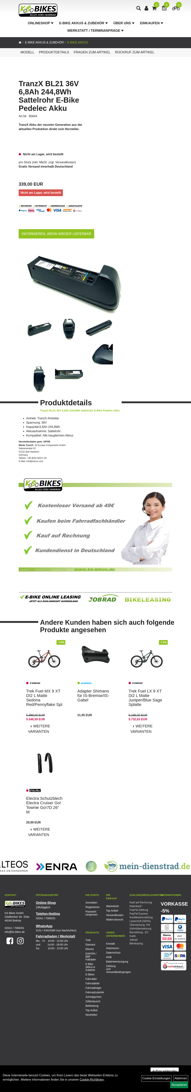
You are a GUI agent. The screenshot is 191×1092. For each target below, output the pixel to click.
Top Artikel (112, 910)
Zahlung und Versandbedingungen (112, 969)
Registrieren (91, 907)
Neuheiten (91, 1014)
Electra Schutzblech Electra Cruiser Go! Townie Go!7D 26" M (44, 805)
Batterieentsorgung (112, 961)
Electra (89, 949)
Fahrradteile (92, 983)
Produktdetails (54, 52)
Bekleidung (91, 1005)
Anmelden (91, 902)
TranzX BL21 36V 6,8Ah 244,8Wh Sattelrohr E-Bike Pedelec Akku (49, 95)
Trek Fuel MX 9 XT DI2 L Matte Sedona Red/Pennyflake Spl (44, 698)
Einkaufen (151, 23)
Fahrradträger (93, 987)
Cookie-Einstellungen (156, 1078)
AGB (109, 957)
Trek (87, 940)
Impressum (112, 948)
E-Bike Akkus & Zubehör (83, 23)
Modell (27, 52)
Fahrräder (91, 978)
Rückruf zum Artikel (134, 52)
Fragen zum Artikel (92, 52)
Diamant (90, 944)
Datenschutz (112, 952)
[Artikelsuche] (138, 8)
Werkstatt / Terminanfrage (95, 30)
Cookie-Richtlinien (92, 1079)
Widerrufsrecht (112, 919)
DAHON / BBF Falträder (90, 956)
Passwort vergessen (91, 913)
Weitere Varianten (39, 729)
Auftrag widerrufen (164, 1071)
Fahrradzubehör (93, 992)
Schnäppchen (93, 996)
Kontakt (110, 943)
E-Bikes (89, 974)
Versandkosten (65, 162)
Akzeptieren (179, 1084)
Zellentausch (92, 1001)
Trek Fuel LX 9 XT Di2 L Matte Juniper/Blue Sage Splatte (145, 698)
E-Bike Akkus (77, 42)
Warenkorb (112, 906)
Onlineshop (41, 23)
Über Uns (123, 23)
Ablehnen (180, 1078)
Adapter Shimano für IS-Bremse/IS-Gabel (93, 695)
